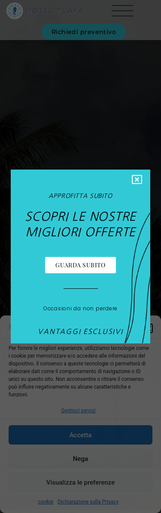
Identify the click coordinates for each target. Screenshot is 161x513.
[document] (80, 256)
